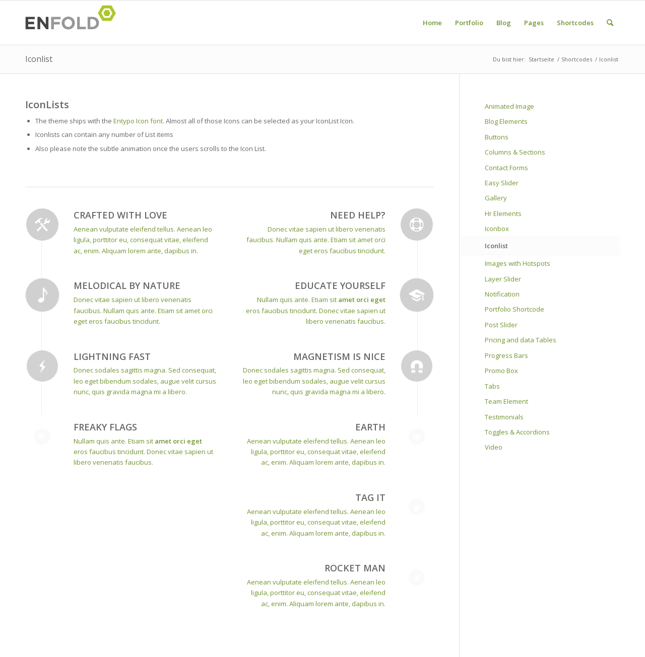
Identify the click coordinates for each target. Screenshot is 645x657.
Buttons (496, 136)
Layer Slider (503, 278)
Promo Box (501, 370)
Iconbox (497, 228)
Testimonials (504, 416)
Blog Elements (506, 121)
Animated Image (509, 106)
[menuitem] (432, 23)
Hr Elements (503, 213)
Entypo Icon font (138, 120)
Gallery (496, 197)
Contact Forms (506, 167)
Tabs (492, 386)
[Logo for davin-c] (73, 23)
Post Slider (501, 324)
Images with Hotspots (517, 263)
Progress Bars (506, 355)
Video (493, 447)
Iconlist (38, 58)
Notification (502, 294)
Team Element (506, 401)
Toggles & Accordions (517, 431)
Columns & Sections (515, 152)
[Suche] (610, 23)
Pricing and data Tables (520, 339)
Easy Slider (502, 182)
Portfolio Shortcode (514, 309)
